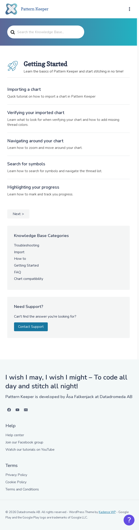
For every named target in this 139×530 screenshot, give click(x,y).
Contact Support (31, 326)
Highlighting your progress (33, 187)
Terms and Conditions (22, 489)
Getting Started (26, 265)
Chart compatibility (28, 279)
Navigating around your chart (35, 141)
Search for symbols (26, 164)
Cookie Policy (15, 482)
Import (19, 252)
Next (17, 213)
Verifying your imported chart (35, 113)
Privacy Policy (16, 474)
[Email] (25, 409)
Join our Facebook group (24, 442)
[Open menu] (129, 8)
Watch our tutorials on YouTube (30, 449)
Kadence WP (107, 512)
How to (20, 258)
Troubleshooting (26, 245)
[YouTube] (17, 409)
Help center (14, 435)
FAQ (17, 272)
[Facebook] (9, 409)
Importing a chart (24, 89)
